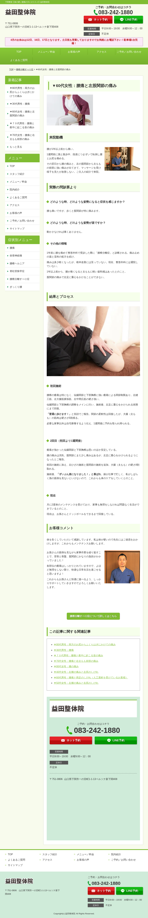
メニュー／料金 (46, 51)
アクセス (102, 51)
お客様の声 (74, 51)
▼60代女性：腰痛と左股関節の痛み (22, 113)
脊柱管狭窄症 (17, 271)
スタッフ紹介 (17, 174)
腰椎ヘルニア (17, 263)
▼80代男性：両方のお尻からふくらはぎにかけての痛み (85, 644)
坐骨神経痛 (16, 255)
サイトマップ (17, 228)
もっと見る (16, 146)
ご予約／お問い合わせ (130, 51)
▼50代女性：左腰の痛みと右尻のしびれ (76, 683)
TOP (18, 51)
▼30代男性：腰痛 (64, 650)
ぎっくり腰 (16, 287)
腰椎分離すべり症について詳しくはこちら (93, 616)
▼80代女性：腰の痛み (66, 666)
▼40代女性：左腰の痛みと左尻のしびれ (76, 672)
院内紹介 (15, 189)
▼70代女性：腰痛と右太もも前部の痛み (76, 661)
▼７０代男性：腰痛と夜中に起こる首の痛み (78, 655)
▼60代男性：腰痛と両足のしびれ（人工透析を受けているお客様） (91, 677)
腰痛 (12, 248)
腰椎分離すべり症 (24, 69)
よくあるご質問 (18, 60)
